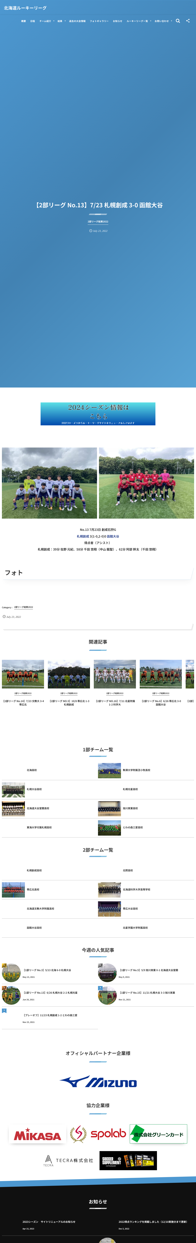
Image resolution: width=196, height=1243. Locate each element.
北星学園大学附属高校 (135, 927)
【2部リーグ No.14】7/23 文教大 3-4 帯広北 (23, 706)
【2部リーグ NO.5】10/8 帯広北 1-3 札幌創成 (68, 706)
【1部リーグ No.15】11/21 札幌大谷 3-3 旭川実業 (147, 992)
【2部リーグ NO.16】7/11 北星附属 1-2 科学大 (115, 706)
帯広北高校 (33, 889)
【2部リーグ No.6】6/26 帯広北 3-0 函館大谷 (160, 706)
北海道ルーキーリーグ (25, 8)
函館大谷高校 (34, 927)
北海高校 (32, 770)
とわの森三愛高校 (133, 827)
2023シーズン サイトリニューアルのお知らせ (49, 1222)
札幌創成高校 (34, 870)
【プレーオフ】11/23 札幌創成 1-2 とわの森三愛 (50, 1015)
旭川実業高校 (130, 808)
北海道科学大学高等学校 (138, 889)
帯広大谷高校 (130, 908)
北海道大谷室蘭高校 (38, 808)
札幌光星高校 (130, 789)
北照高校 (128, 870)
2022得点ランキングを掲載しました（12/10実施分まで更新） (154, 1222)
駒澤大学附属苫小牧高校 (136, 770)
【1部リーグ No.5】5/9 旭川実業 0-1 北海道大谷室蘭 (148, 970)
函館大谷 (113, 536)
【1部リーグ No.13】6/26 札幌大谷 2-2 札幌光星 (50, 992)
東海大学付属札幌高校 (39, 827)
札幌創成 (83, 536)
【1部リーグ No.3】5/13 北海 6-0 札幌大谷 (47, 970)
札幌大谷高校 (34, 789)
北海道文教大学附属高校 (40, 908)
